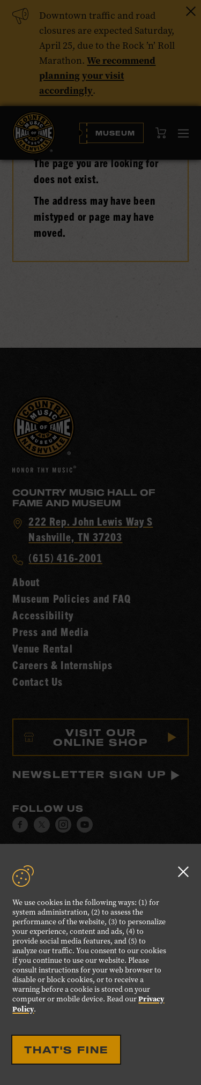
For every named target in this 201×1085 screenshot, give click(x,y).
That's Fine (66, 1050)
